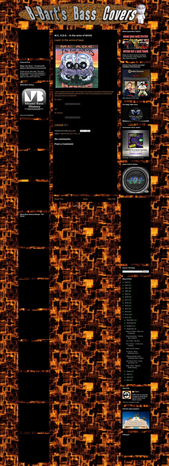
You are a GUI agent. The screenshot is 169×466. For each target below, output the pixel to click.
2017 (127, 300)
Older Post (112, 199)
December (130, 320)
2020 (127, 291)
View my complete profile (130, 402)
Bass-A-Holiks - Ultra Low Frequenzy (134, 332)
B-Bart (136, 392)
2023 (127, 282)
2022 (127, 285)
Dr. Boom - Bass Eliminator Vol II (132, 352)
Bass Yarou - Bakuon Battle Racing (133, 366)
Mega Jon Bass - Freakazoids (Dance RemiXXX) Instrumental (33, 67)
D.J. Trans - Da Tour (133, 341)
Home (85, 199)
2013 (127, 311)
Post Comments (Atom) (89, 206)
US (79, 133)
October (129, 326)
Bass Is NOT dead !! (133, 348)
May (128, 380)
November (130, 323)
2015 (127, 306)
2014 (127, 308)
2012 (127, 314)
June (128, 377)
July (128, 374)
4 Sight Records (64, 133)
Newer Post (59, 199)
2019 (127, 294)
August (129, 371)
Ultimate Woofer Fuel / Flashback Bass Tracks (134, 357)
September (130, 329)
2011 (127, 317)
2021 (127, 288)
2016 (127, 303)
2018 (127, 297)
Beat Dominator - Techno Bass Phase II (134, 337)
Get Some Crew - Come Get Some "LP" (134, 362)
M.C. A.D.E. (73, 133)
